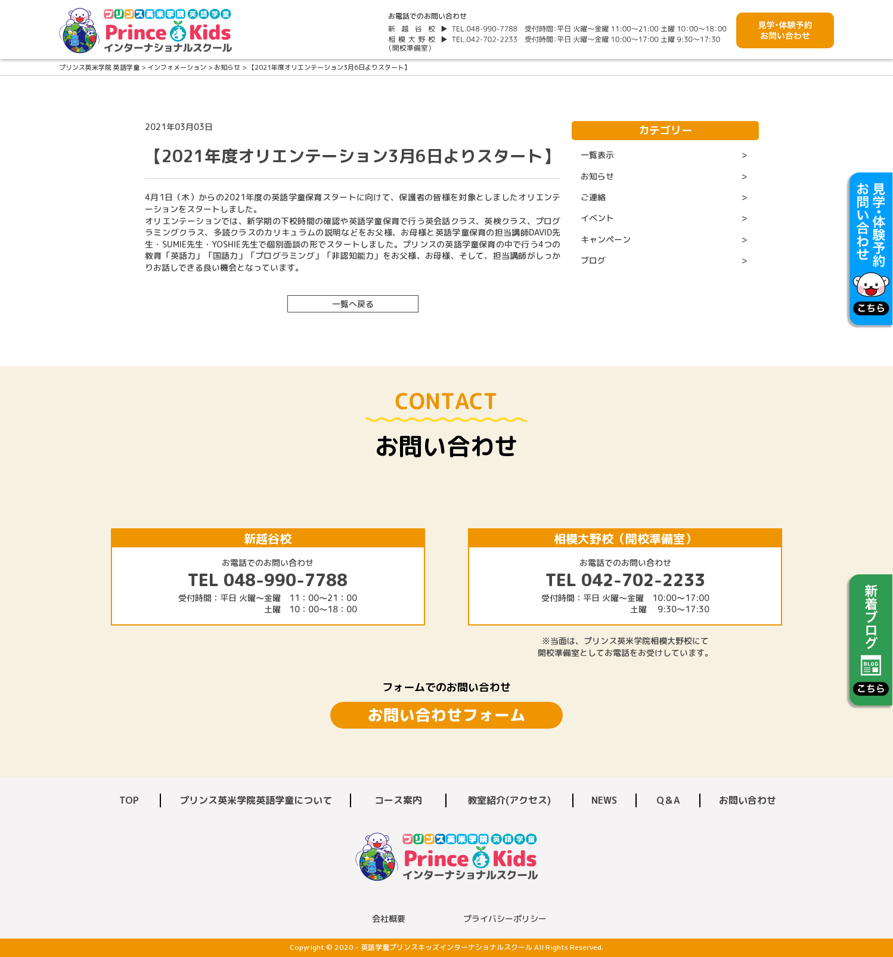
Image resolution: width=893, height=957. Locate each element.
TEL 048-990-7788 (268, 579)
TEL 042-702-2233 (625, 579)
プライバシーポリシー (505, 918)
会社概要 (388, 918)
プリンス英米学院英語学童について (255, 800)
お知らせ (597, 176)
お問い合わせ (747, 800)
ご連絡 (593, 197)
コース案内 (398, 800)
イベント (597, 218)
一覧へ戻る (353, 303)
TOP (129, 800)
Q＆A (668, 800)
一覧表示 (597, 154)
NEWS (604, 800)
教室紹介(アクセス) (509, 800)
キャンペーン (606, 239)
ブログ (593, 260)
